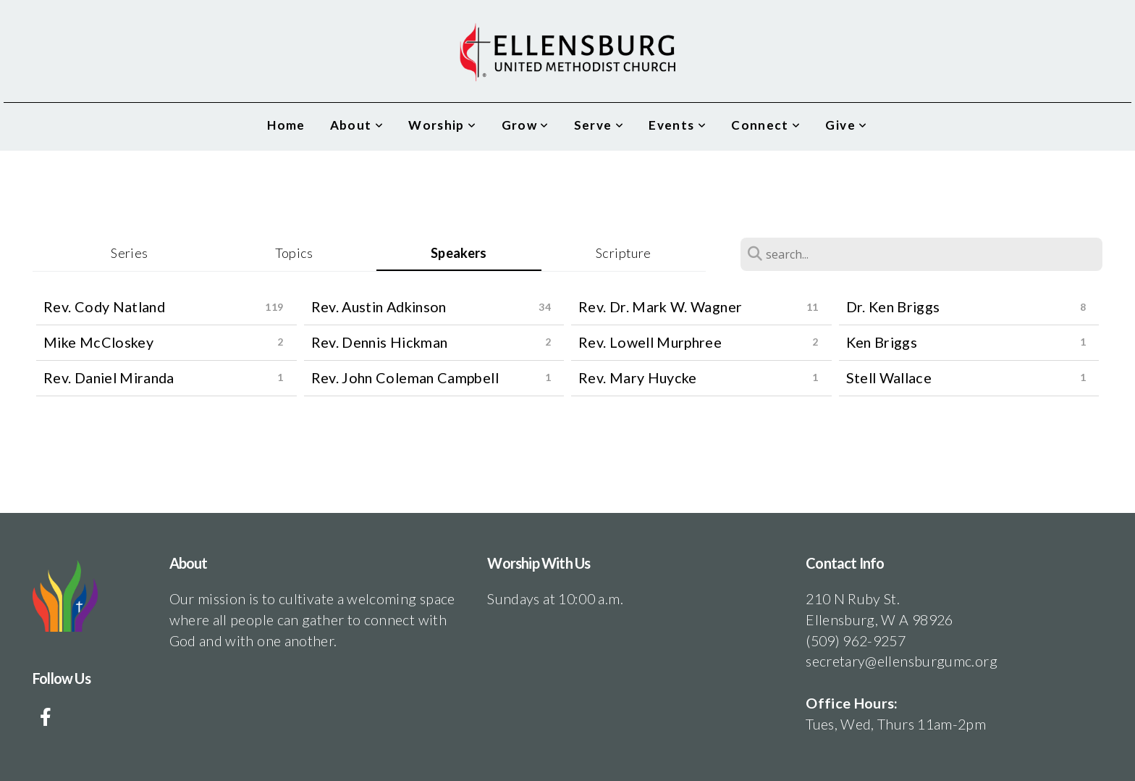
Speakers (459, 253)
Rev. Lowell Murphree (650, 342)
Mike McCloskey (98, 342)
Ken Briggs (882, 342)
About (357, 125)
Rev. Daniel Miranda (108, 377)
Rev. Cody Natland (104, 306)
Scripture (623, 253)
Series (129, 253)
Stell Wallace (889, 377)
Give (846, 125)
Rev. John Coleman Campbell (405, 377)
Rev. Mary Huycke (637, 377)
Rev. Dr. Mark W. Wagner (660, 306)
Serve (599, 125)
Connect (766, 125)
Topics (294, 253)
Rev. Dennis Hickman (379, 342)
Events (677, 125)
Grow (525, 125)
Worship (442, 125)
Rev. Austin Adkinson (379, 306)
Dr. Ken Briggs (893, 306)
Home (286, 125)
